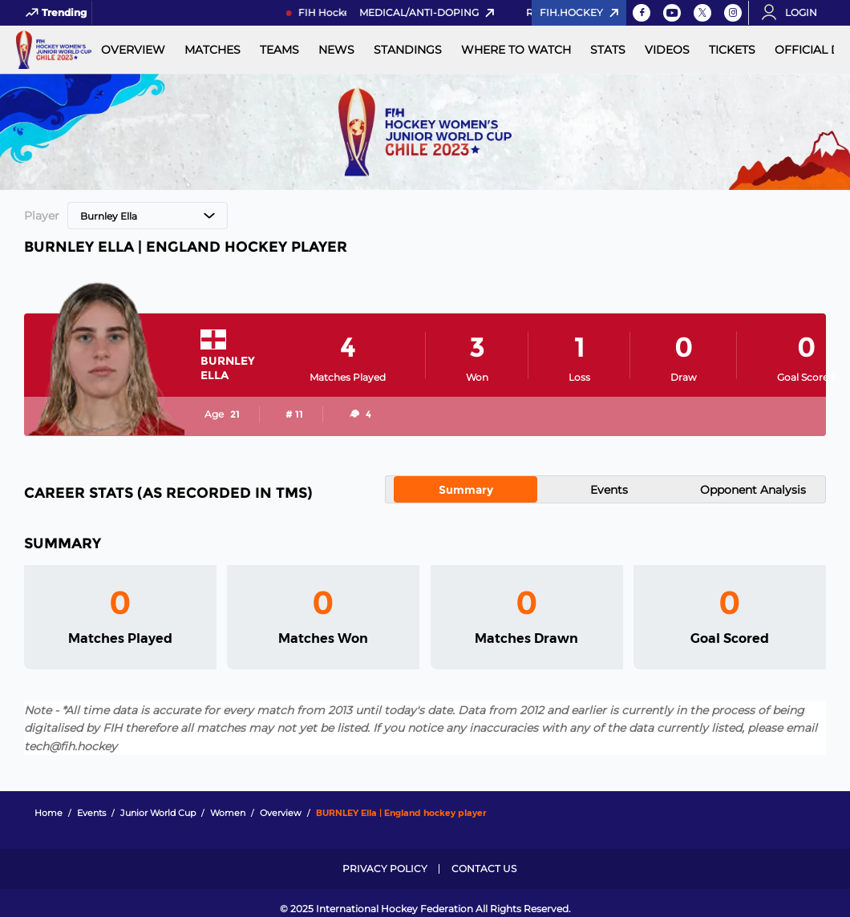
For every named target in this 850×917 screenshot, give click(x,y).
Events (609, 490)
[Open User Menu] (794, 12)
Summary (466, 490)
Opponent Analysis (753, 490)
